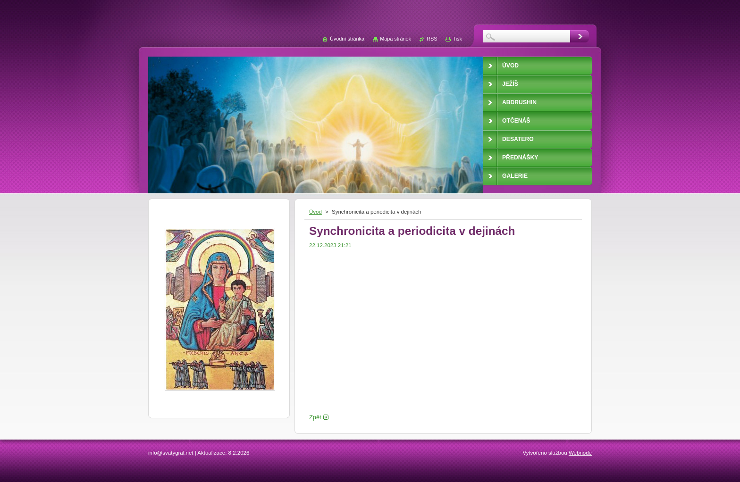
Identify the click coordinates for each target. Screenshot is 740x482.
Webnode (580, 453)
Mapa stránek (395, 39)
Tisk (457, 39)
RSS (432, 39)
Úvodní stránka (347, 39)
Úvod (315, 212)
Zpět (315, 417)
